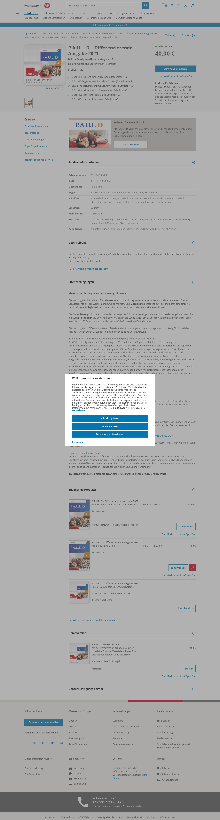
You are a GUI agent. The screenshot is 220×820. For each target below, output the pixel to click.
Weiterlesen (78, 410)
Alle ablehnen (110, 426)
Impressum (78, 442)
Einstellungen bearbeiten (110, 434)
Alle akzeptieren (110, 418)
